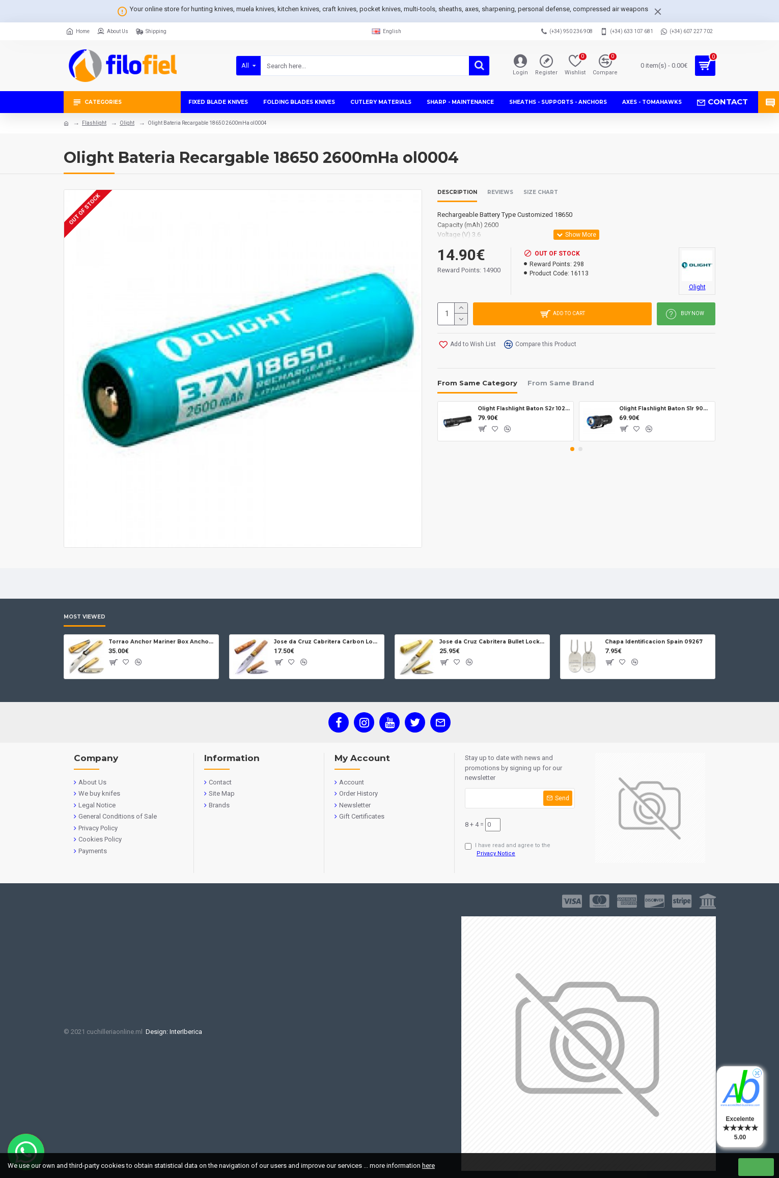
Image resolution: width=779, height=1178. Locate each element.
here (428, 1165)
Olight (127, 123)
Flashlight (94, 123)
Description (457, 192)
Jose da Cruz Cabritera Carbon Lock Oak (327, 641)
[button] (572, 449)
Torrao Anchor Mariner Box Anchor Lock (161, 641)
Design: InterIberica (172, 1031)
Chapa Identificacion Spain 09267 (654, 641)
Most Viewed (84, 617)
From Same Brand (560, 383)
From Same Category (477, 383)
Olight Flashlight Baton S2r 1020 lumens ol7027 (524, 408)
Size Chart (540, 192)
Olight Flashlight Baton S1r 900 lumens (665, 408)
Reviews (500, 192)
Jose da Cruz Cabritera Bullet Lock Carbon (492, 641)
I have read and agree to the (507, 850)
